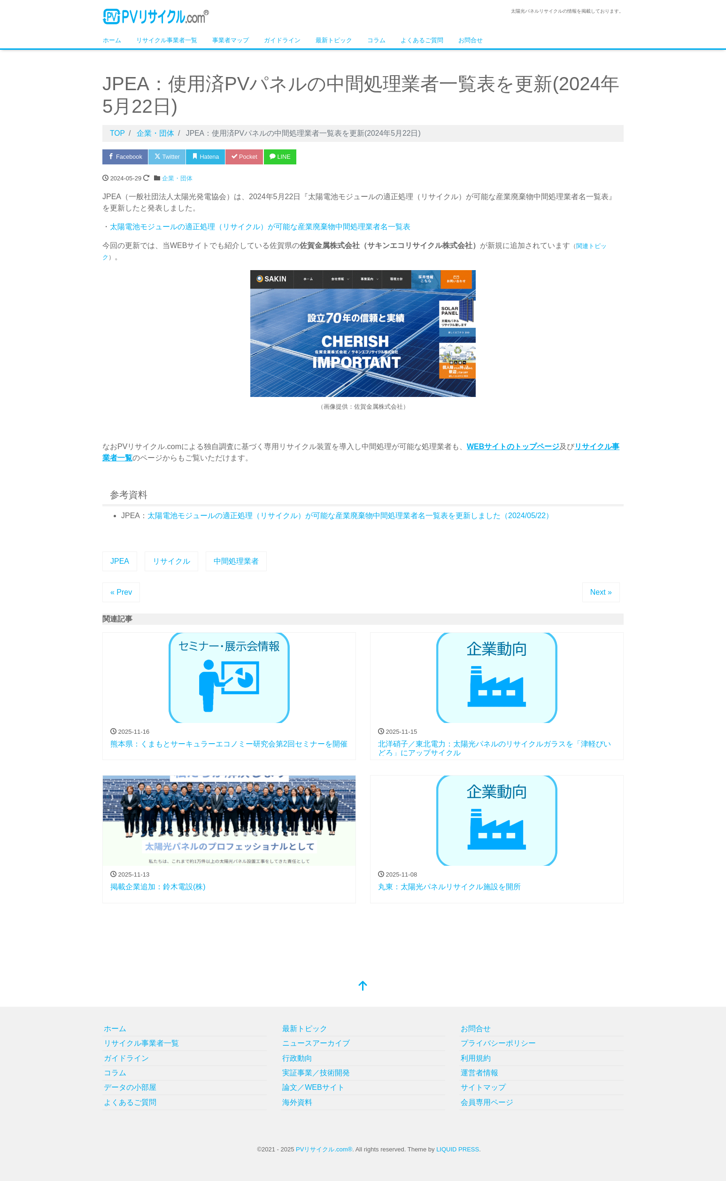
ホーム (112, 40)
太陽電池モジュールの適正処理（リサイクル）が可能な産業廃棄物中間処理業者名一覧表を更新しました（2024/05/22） (350, 516)
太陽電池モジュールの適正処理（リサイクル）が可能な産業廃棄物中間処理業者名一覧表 (260, 227)
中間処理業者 (236, 561)
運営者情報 (479, 1073)
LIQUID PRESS (457, 1149)
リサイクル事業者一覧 (166, 40)
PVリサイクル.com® (324, 1149)
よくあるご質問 (422, 40)
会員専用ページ (487, 1102)
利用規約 (476, 1058)
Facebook (125, 156)
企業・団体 (177, 178)
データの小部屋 (130, 1087)
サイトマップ (483, 1087)
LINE (285, 156)
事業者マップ (230, 40)
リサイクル (171, 561)
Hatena (208, 156)
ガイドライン (282, 40)
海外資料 (297, 1102)
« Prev (121, 592)
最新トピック (334, 40)
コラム (376, 40)
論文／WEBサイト (313, 1087)
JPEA (119, 561)
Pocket (248, 156)
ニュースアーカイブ (316, 1043)
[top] (363, 986)
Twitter (169, 156)
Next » (601, 592)
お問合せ (470, 40)
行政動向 (297, 1058)
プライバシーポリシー (498, 1043)
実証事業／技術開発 (316, 1073)
